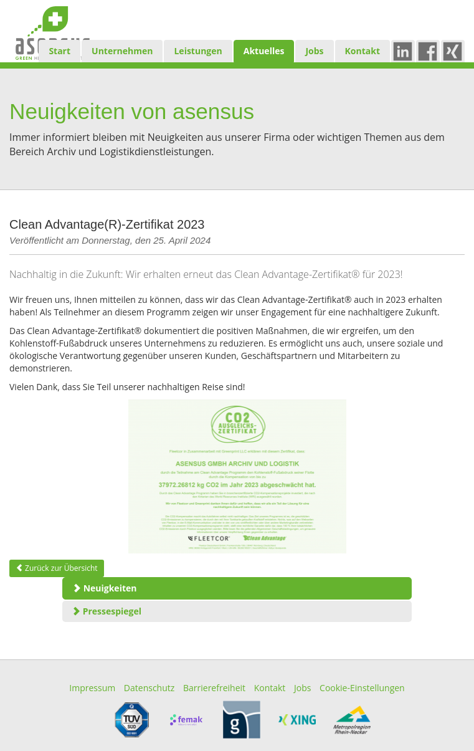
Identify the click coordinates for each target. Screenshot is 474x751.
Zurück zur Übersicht (57, 568)
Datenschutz (149, 688)
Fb (431, 51)
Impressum (92, 688)
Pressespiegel (106, 611)
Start (59, 51)
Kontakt (362, 51)
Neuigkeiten (104, 588)
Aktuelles (264, 51)
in (405, 51)
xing (458, 51)
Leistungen (198, 51)
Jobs (314, 51)
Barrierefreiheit (214, 688)
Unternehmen (122, 51)
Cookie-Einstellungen (362, 688)
